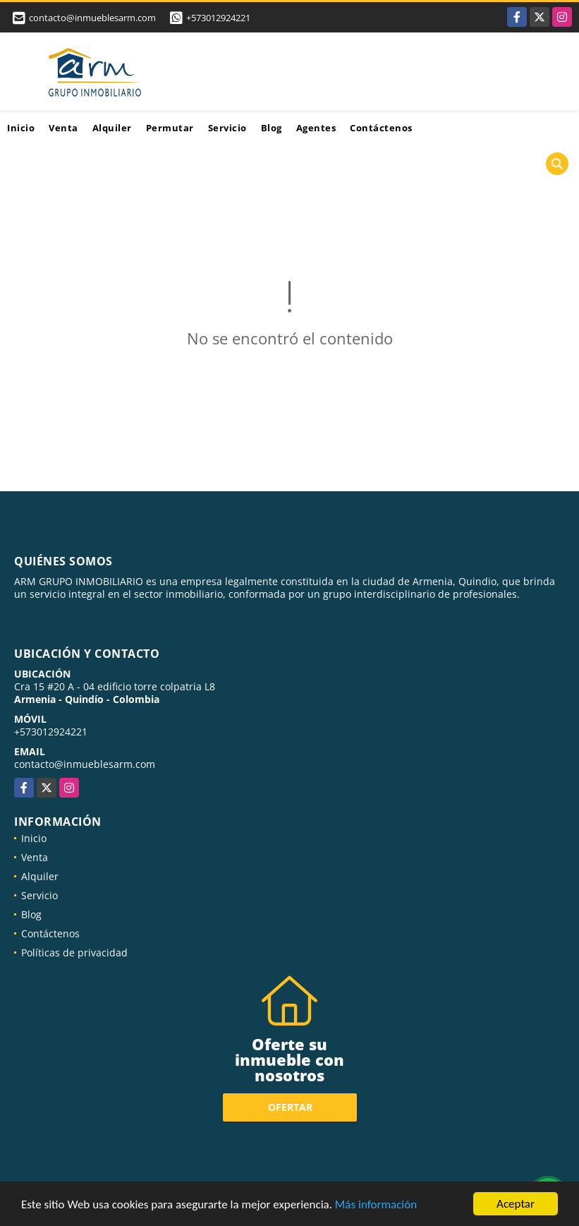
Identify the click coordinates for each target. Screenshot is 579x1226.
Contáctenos (381, 127)
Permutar (170, 127)
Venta (63, 127)
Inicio (21, 127)
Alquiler (112, 127)
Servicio (227, 127)
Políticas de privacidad (74, 952)
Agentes (316, 127)
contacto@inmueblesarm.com (84, 764)
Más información (376, 1205)
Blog (271, 127)
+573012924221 (218, 17)
